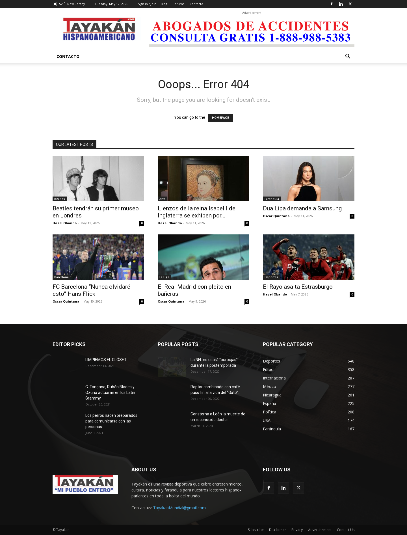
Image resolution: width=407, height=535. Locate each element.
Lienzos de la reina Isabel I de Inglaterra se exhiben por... (196, 212)
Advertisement (320, 529)
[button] (347, 57)
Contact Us (345, 529)
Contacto (196, 4)
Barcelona (61, 277)
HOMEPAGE (220, 118)
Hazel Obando (65, 223)
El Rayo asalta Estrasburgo (298, 286)
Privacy (297, 529)
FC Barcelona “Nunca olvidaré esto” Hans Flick (91, 290)
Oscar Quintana (276, 216)
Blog (164, 4)
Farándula (272, 199)
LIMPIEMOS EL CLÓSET (106, 359)
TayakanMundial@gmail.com (179, 507)
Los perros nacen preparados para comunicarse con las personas (111, 421)
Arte (162, 199)
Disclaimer (277, 529)
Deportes (271, 277)
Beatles (59, 199)
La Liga (164, 277)
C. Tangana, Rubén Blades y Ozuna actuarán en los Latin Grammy (110, 392)
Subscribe (256, 529)
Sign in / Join (147, 4)
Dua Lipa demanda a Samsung (302, 208)
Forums (178, 4)
